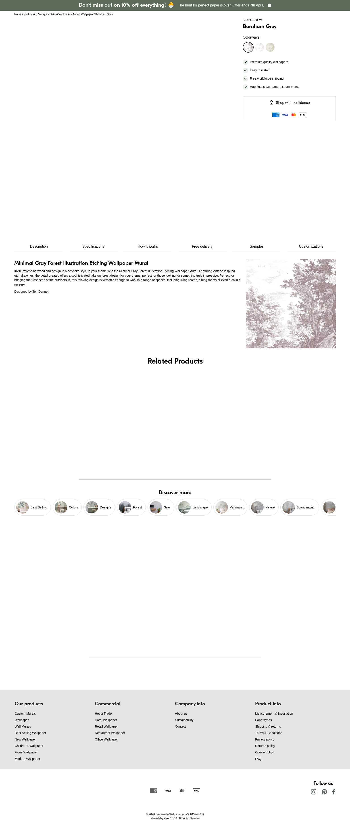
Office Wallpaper (106, 739)
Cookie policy (264, 752)
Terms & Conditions (268, 733)
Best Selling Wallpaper (30, 733)
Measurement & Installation (274, 713)
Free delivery (202, 246)
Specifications (93, 246)
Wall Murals (23, 726)
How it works (148, 246)
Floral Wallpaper (26, 752)
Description (39, 246)
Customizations (311, 246)
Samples (257, 246)
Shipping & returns (268, 726)
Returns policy (265, 746)
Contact (180, 726)
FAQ (258, 759)
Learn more (290, 86)
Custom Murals (25, 713)
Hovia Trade (103, 713)
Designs (43, 14)
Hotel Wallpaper (106, 720)
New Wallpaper (25, 739)
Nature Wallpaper (60, 14)
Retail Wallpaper (106, 726)
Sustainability (184, 720)
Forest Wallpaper (83, 14)
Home (17, 14)
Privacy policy (264, 739)
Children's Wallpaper (29, 746)
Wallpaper (30, 14)
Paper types (263, 720)
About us (181, 713)
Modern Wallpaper (27, 759)
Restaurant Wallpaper (110, 733)
